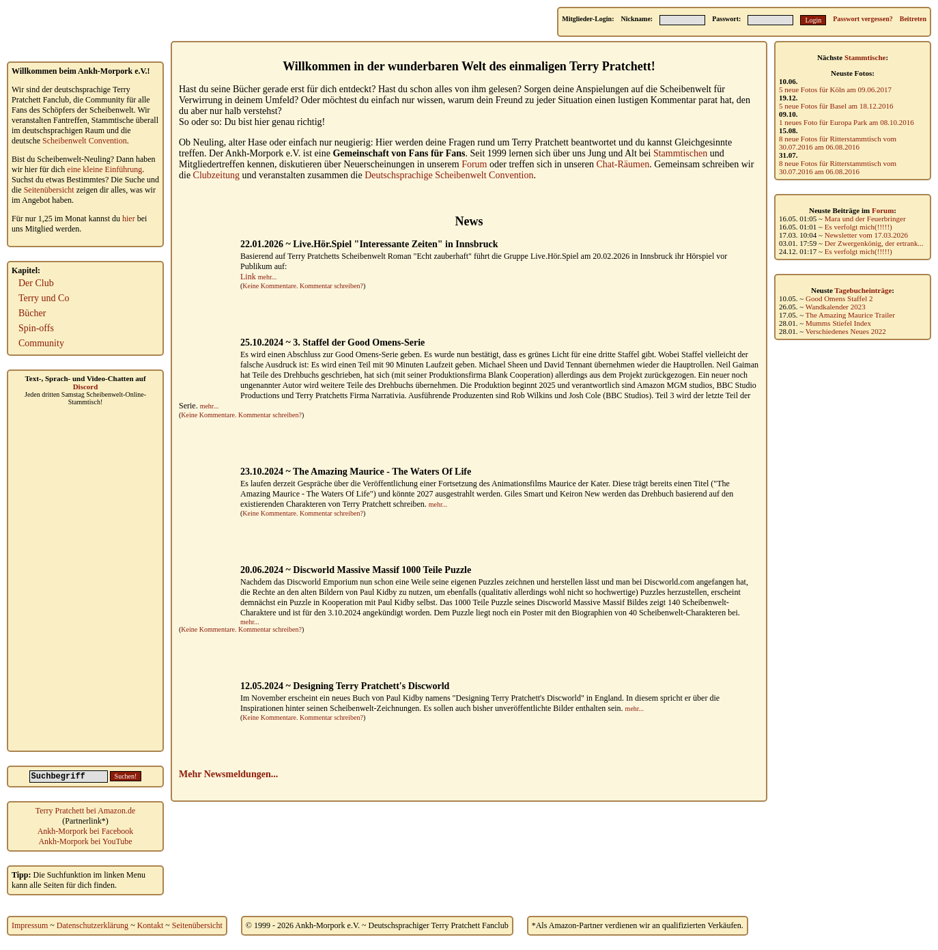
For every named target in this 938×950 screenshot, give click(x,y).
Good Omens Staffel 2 (839, 298)
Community (41, 343)
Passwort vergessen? (862, 19)
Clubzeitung (216, 175)
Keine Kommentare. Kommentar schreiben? (302, 286)
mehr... (267, 277)
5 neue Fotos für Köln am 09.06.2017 (835, 89)
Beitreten (913, 19)
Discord (85, 386)
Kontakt (150, 925)
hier (128, 218)
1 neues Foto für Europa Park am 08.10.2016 (846, 122)
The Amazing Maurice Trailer (850, 315)
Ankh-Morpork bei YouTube (85, 841)
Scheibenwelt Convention (84, 140)
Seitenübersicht (49, 190)
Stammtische (865, 57)
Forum (883, 210)
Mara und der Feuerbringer (865, 218)
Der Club (36, 283)
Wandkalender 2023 (836, 307)
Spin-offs (36, 328)
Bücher (32, 313)
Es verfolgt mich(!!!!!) (858, 227)
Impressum (30, 925)
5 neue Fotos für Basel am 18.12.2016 (836, 106)
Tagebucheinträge (863, 290)
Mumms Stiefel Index (838, 323)
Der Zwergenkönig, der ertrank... (874, 243)
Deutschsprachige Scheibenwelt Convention (449, 175)
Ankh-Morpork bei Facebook (86, 831)
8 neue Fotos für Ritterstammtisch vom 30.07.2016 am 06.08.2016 (837, 143)
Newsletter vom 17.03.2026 (866, 235)
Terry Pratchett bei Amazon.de (85, 810)
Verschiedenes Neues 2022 (846, 331)
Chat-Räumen (622, 164)
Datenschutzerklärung (92, 925)
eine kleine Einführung (104, 169)
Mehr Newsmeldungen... (228, 774)
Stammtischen (680, 153)
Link (248, 276)
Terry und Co (43, 298)
